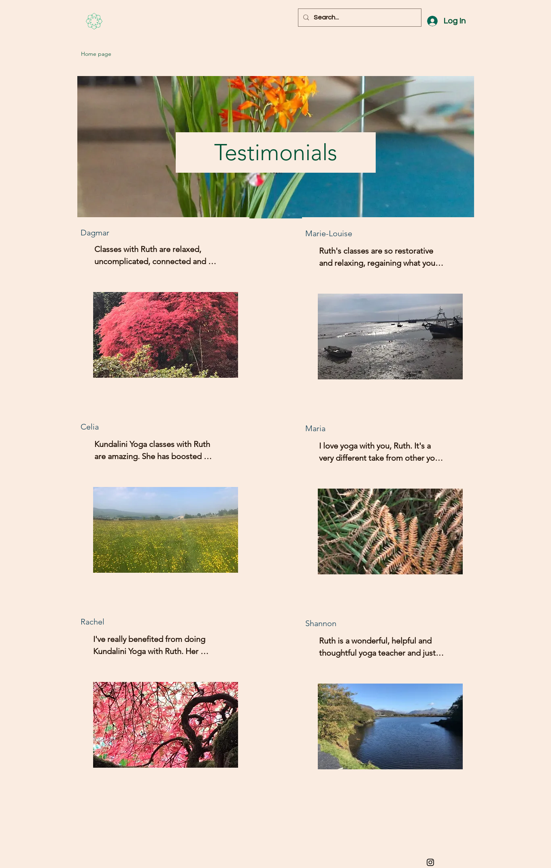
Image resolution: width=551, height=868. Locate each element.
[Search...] (359, 17)
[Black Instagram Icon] (430, 862)
